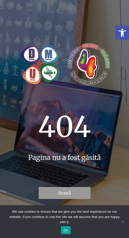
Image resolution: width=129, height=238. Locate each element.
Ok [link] (66, 230)
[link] (122, 33)
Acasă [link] (64, 193)
